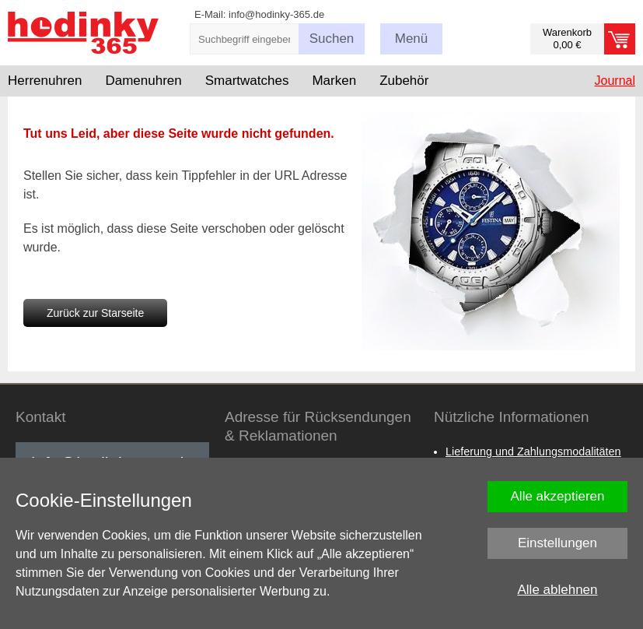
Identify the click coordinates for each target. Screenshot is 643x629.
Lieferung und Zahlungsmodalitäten (533, 451)
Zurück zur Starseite (95, 313)
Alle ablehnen (557, 589)
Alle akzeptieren (558, 496)
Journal (615, 80)
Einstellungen (557, 543)
